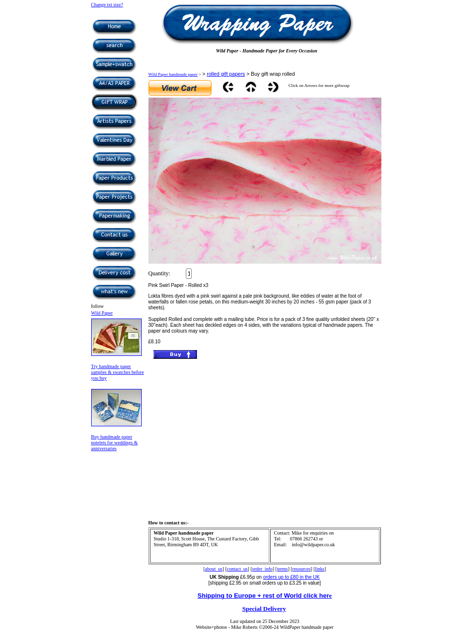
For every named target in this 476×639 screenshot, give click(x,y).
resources (301, 569)
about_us (213, 569)
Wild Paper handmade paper (173, 74)
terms (282, 569)
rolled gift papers (226, 74)
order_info (262, 569)
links (319, 569)
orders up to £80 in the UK (291, 577)
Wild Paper (102, 313)
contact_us (237, 569)
